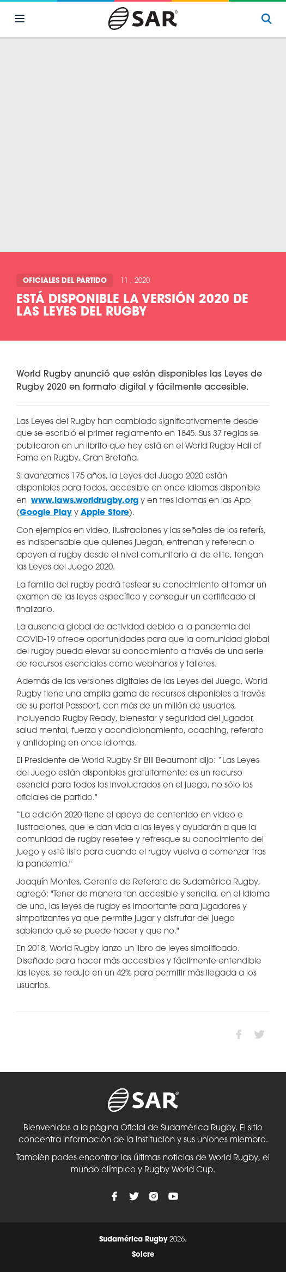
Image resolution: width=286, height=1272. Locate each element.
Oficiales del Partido (65, 280)
